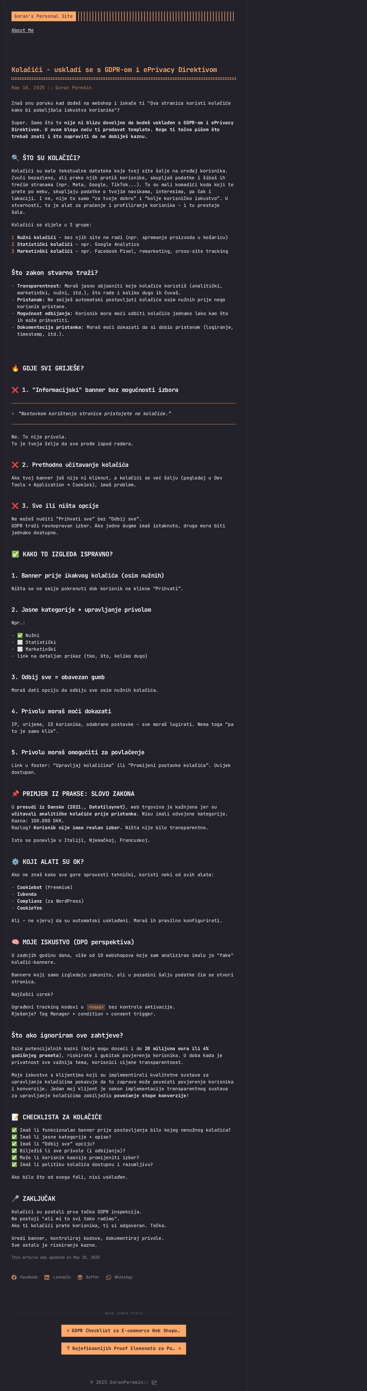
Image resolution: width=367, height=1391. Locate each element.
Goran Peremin (73, 88)
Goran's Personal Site (43, 16)
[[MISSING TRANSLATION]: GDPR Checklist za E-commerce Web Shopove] (67, 1331)
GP (154, 1364)
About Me (22, 30)
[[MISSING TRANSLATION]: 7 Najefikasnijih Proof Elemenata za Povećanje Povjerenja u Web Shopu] (180, 1331)
